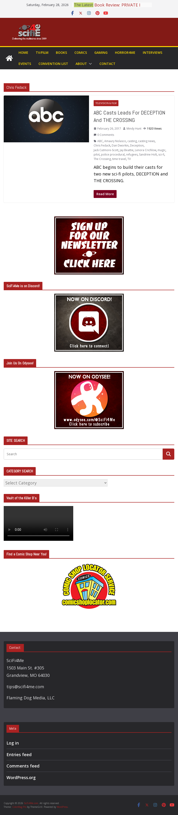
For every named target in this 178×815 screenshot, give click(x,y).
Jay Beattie (127, 150)
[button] (89, 63)
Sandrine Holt (148, 154)
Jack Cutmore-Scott (106, 150)
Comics (80, 52)
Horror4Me (125, 52)
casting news (146, 141)
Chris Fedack (102, 145)
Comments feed (22, 766)
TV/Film (42, 52)
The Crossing (102, 159)
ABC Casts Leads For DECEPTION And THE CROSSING (129, 116)
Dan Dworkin (120, 145)
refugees (132, 154)
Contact (107, 63)
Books (61, 52)
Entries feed (19, 754)
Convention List (53, 63)
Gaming (101, 52)
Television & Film (106, 103)
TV (129, 159)
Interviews (152, 52)
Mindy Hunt (134, 129)
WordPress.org (21, 777)
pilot (97, 154)
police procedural (113, 154)
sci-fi (161, 154)
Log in (12, 743)
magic (161, 150)
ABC (100, 141)
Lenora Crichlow (145, 150)
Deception (137, 145)
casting (132, 141)
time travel (119, 159)
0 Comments (104, 135)
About (81, 63)
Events (25, 63)
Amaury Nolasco (115, 141)
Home (23, 52)
